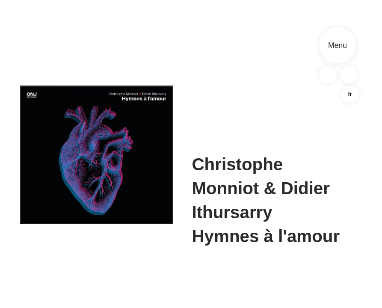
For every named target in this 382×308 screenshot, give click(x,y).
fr (350, 94)
